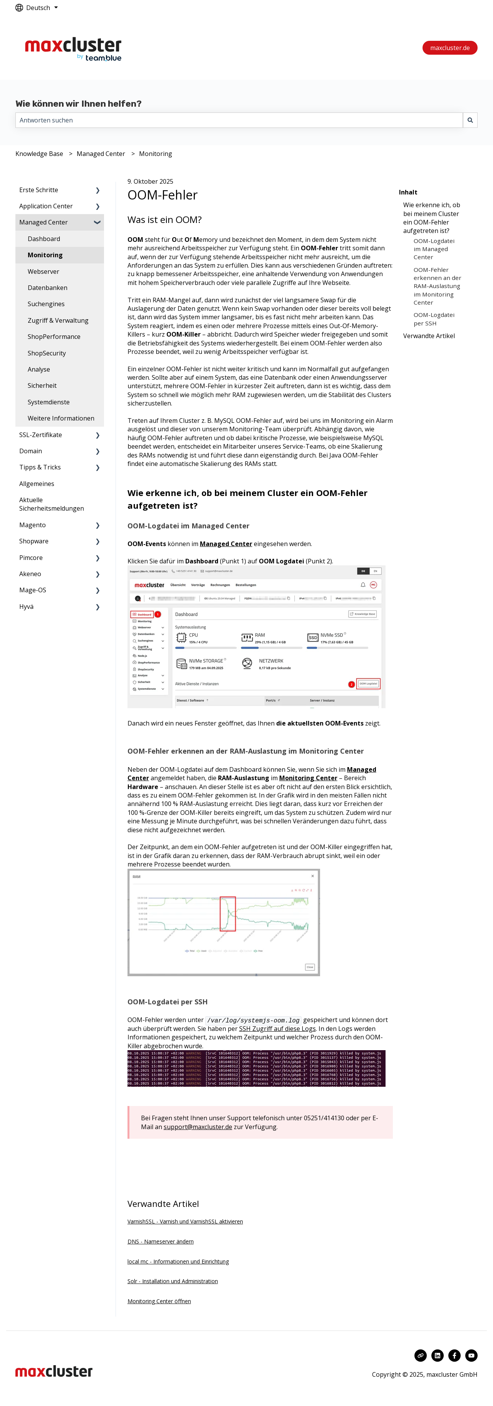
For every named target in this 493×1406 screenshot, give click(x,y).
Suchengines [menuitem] (46, 304)
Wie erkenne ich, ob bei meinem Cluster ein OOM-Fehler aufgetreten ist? (431, 218)
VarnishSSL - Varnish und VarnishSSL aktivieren (185, 1221)
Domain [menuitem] (30, 451)
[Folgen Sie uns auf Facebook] (454, 1355)
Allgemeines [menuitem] (36, 483)
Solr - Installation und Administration (172, 1281)
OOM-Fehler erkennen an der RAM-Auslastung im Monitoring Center (437, 286)
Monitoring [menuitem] (45, 255)
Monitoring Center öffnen (159, 1301)
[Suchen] (470, 120)
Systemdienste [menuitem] (49, 402)
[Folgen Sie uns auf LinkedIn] (437, 1355)
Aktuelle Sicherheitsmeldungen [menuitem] (51, 504)
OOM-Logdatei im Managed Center (434, 249)
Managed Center (101, 153)
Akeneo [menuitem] (30, 574)
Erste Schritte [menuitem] (38, 190)
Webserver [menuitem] (43, 271)
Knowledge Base (39, 153)
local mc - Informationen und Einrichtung (178, 1261)
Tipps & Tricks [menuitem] (40, 467)
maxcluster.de (450, 48)
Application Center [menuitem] (46, 206)
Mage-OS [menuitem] (32, 590)
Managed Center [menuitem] (43, 222)
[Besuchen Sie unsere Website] (420, 1355)
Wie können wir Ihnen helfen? (78, 103)
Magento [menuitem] (32, 525)
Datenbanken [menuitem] (47, 287)
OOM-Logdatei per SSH (434, 319)
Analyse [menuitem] (39, 369)
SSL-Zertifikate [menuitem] (40, 435)
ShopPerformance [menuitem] (54, 336)
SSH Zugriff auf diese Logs (277, 1028)
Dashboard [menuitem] (44, 239)
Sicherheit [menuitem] (42, 385)
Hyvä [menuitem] (26, 606)
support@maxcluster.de (198, 1127)
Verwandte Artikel (429, 336)
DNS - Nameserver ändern (160, 1241)
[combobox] (239, 120)
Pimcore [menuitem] (31, 557)
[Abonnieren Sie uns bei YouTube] (471, 1355)
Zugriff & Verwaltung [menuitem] (58, 320)
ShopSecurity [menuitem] (47, 353)
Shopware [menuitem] (34, 541)
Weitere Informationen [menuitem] (61, 418)
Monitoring (155, 153)
